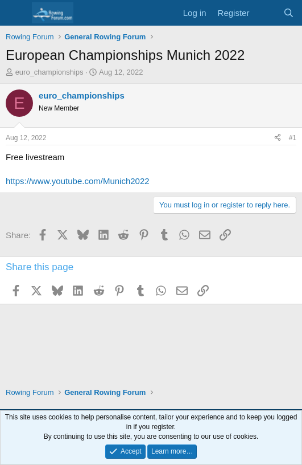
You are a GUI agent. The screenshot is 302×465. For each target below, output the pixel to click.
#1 (292, 138)
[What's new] (266, 12)
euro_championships (49, 72)
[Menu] (15, 13)
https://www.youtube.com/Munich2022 (78, 181)
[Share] (277, 138)
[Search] (289, 12)
